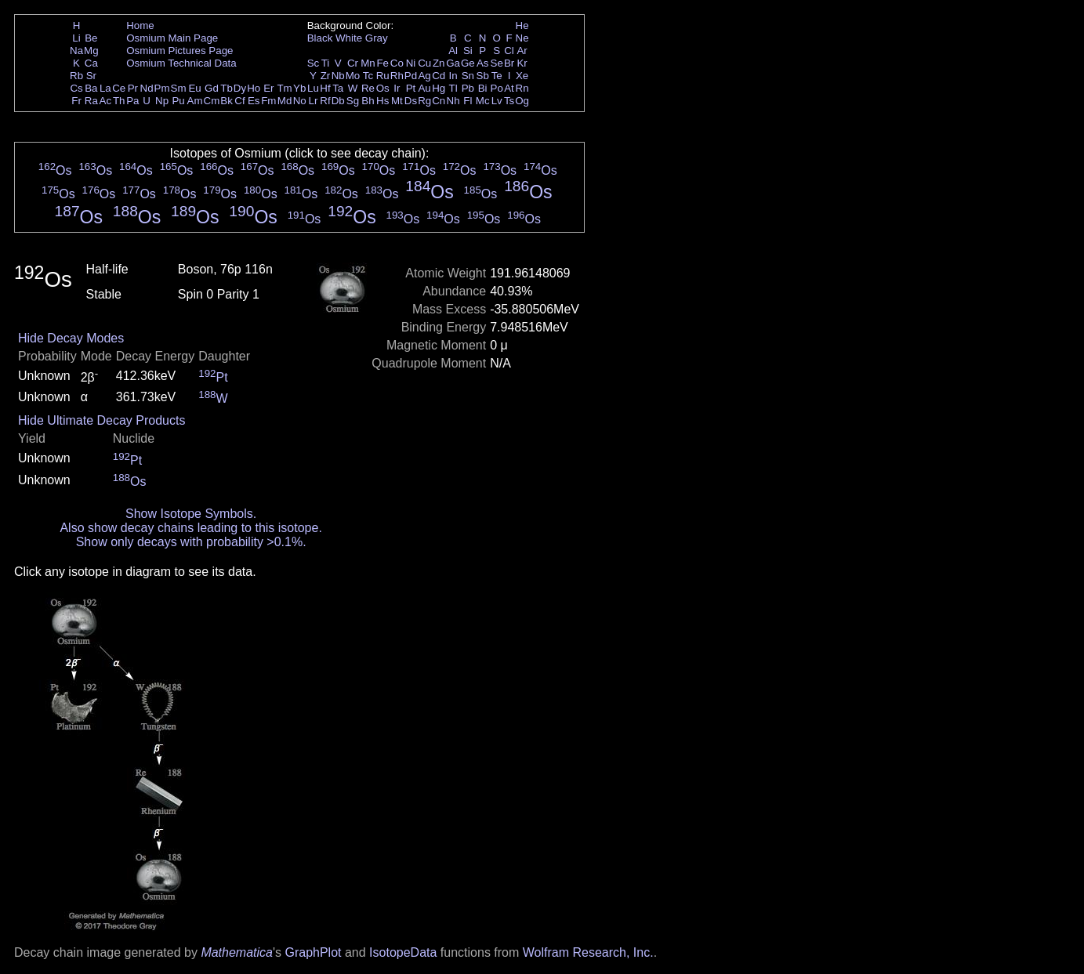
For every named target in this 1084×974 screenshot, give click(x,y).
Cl (509, 50)
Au (424, 88)
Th (119, 101)
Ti (325, 63)
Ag (424, 75)
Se (497, 63)
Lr (313, 101)
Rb (76, 75)
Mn (368, 63)
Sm (179, 88)
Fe (382, 63)
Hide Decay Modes (71, 338)
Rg (424, 101)
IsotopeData (403, 952)
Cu (424, 63)
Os (383, 88)
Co (397, 63)
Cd (438, 75)
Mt (397, 101)
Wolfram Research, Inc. (588, 952)
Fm (268, 101)
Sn (468, 75)
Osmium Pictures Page (179, 50)
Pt (411, 88)
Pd (410, 75)
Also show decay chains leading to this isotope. (190, 527)
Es (254, 101)
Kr (522, 63)
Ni (411, 63)
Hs (382, 101)
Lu (313, 88)
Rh (397, 75)
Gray (376, 38)
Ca (91, 63)
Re (368, 88)
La (105, 88)
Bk (226, 101)
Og (522, 101)
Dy (240, 88)
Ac (106, 101)
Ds (410, 101)
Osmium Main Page (172, 38)
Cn (438, 101)
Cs (76, 88)
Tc (368, 75)
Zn (439, 63)
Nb (338, 75)
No (299, 101)
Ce (118, 88)
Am (195, 101)
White (348, 38)
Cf (239, 101)
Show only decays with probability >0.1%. (191, 542)
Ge (468, 63)
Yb (299, 88)
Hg (438, 88)
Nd (147, 88)
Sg (352, 101)
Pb (468, 88)
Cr (352, 63)
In (453, 75)
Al (453, 50)
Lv (496, 101)
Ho (253, 88)
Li (76, 38)
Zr (326, 75)
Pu (178, 101)
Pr (133, 88)
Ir (396, 88)
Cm (212, 101)
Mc (483, 101)
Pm (162, 88)
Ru (383, 75)
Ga (453, 63)
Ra (91, 101)
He (522, 25)
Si (468, 50)
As (483, 63)
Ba (91, 88)
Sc (313, 63)
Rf (325, 101)
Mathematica (237, 952)
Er (268, 88)
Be (91, 38)
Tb (226, 88)
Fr (76, 101)
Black (320, 38)
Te (496, 75)
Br (509, 63)
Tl (453, 88)
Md (284, 101)
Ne (522, 38)
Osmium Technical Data (181, 63)
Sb (483, 75)
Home (140, 25)
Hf (325, 88)
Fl (467, 101)
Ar (522, 50)
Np (162, 101)
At (509, 88)
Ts (509, 101)
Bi (483, 88)
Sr (91, 75)
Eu (194, 88)
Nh (453, 101)
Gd (212, 88)
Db (338, 101)
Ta (337, 88)
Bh (367, 101)
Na (76, 50)
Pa (132, 101)
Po (497, 88)
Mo (353, 75)
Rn (522, 88)
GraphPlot (313, 952)
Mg (91, 50)
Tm (284, 88)
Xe (522, 75)
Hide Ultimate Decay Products (101, 420)
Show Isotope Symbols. (190, 513)
